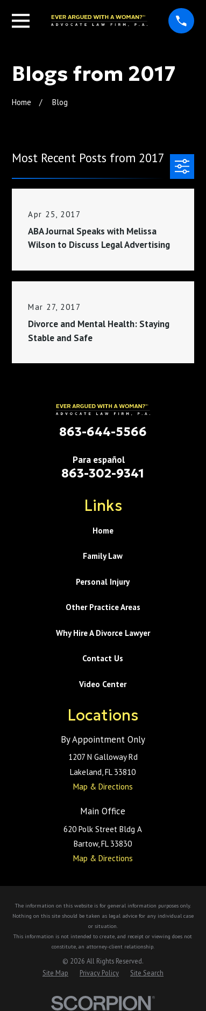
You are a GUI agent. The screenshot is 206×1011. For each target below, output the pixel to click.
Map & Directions (103, 786)
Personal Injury (103, 582)
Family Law (103, 556)
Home (103, 530)
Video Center (102, 684)
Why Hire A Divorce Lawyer (103, 633)
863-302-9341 (102, 473)
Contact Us (102, 658)
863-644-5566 (103, 431)
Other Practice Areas (103, 607)
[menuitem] (55, 973)
